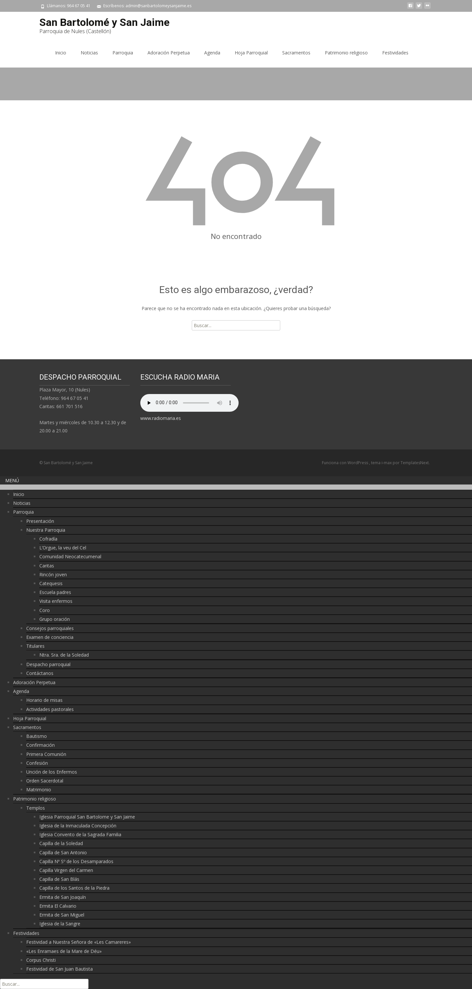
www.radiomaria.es (160, 418)
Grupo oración (54, 619)
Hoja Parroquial (251, 52)
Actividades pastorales (50, 709)
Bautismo (36, 736)
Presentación (40, 521)
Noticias (89, 52)
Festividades (395, 52)
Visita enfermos (55, 601)
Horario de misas (44, 700)
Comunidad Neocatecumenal (70, 556)
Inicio (60, 52)
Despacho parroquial (48, 664)
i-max (387, 462)
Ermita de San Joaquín (62, 897)
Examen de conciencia (49, 637)
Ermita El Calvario (57, 906)
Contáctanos (39, 673)
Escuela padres (55, 592)
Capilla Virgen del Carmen (66, 870)
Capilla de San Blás (59, 879)
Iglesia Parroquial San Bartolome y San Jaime (87, 817)
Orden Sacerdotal (44, 781)
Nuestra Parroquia (45, 530)
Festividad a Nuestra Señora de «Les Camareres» (78, 942)
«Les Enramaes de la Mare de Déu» (64, 951)
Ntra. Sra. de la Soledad (64, 655)
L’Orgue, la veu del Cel (62, 547)
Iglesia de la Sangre (59, 923)
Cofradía (48, 539)
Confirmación (40, 745)
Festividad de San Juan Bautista (59, 969)
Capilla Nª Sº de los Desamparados (76, 861)
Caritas (46, 566)
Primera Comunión (46, 754)
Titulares (35, 646)
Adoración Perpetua (169, 52)
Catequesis (51, 583)
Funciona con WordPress (345, 462)
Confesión (37, 763)
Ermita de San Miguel (61, 915)
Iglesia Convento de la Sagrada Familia (80, 834)
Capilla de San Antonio (63, 852)
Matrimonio (38, 789)
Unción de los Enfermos (51, 772)
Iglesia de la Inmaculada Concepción (77, 825)
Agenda (212, 52)
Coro (44, 610)
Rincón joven (53, 574)
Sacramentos (296, 52)
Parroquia (122, 52)
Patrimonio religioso (346, 52)
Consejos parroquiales (50, 628)
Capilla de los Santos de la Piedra (74, 888)
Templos (35, 808)
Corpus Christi (41, 960)
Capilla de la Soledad (61, 843)
